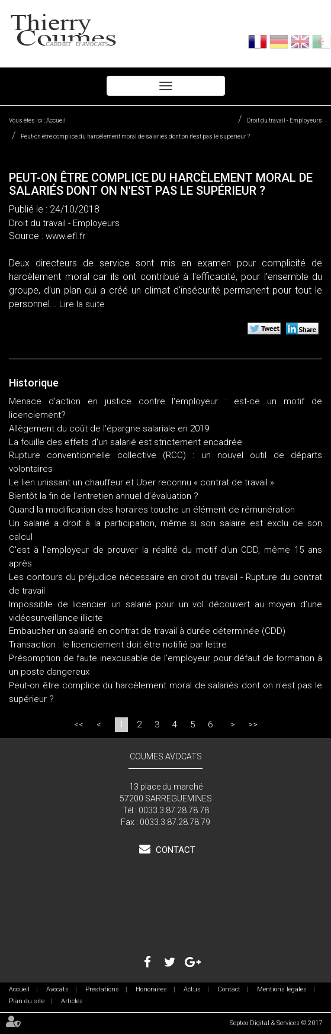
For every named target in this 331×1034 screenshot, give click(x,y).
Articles (72, 1001)
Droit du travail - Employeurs (284, 120)
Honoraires (151, 989)
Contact (174, 850)
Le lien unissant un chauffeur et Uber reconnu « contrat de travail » (141, 482)
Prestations (102, 989)
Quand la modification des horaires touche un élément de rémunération (152, 509)
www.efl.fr (65, 236)
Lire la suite (82, 304)
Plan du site (26, 1001)
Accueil (56, 120)
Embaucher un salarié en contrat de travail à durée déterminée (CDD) (147, 631)
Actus (192, 989)
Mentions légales (282, 989)
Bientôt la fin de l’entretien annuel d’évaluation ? (103, 496)
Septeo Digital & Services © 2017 (276, 1023)
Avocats (57, 989)
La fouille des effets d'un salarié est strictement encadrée (125, 442)
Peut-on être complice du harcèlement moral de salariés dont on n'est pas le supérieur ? (135, 136)
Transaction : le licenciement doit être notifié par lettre (118, 644)
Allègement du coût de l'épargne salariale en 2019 (109, 428)
